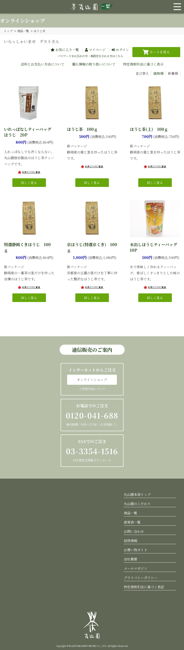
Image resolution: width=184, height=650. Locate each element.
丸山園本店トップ (137, 494)
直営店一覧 (132, 522)
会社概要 (130, 559)
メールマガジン (135, 568)
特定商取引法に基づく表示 (143, 64)
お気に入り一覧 (67, 49)
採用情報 (130, 540)
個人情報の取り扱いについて (94, 64)
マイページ (97, 49)
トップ (8, 31)
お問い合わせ (134, 531)
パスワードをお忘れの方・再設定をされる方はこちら (90, 56)
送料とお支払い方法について (42, 64)
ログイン (122, 49)
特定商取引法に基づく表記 (144, 586)
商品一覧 (23, 31)
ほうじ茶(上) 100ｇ (149, 129)
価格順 (158, 73)
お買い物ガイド (135, 549)
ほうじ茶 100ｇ (82, 129)
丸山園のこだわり (137, 503)
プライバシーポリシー (140, 577)
